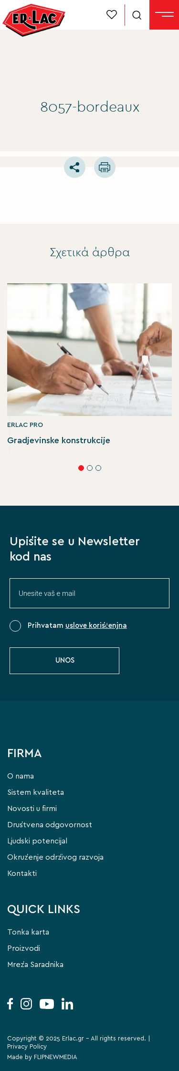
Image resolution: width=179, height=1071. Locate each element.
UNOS (64, 660)
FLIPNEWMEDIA (55, 1057)
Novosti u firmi (32, 808)
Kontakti (22, 873)
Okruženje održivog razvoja (55, 857)
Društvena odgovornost (49, 825)
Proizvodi (23, 948)
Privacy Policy (27, 1047)
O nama (20, 776)
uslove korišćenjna (96, 625)
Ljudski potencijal (37, 841)
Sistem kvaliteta (35, 792)
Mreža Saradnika (35, 964)
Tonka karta (28, 932)
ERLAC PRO (25, 425)
